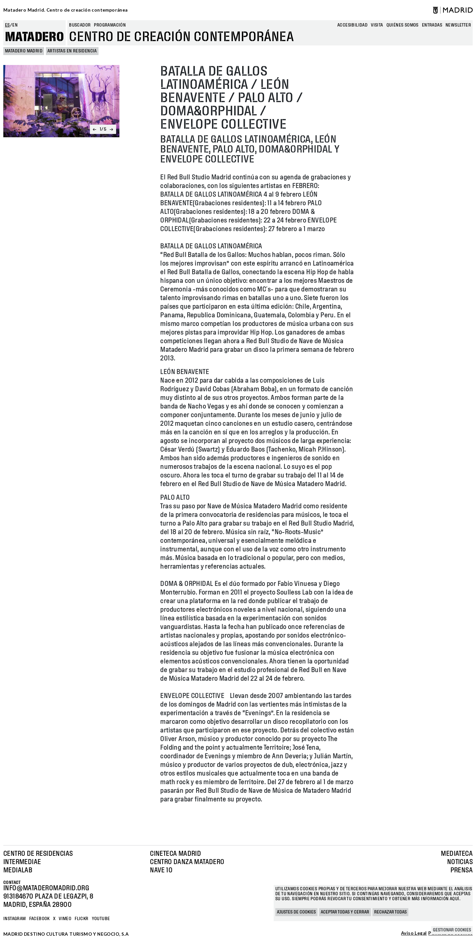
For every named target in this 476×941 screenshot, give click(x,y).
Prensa (461, 870)
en (15, 25)
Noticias (460, 862)
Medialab (17, 870)
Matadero (34, 37)
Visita (377, 25)
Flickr (81, 918)
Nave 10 (161, 870)
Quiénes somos (402, 25)
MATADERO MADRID (23, 51)
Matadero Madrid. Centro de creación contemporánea (65, 10)
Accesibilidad (352, 25)
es (7, 25)
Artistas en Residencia (72, 51)
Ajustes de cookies (296, 912)
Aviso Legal (414, 933)
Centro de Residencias (38, 853)
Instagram (14, 918)
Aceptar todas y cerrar (345, 912)
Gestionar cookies (452, 930)
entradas (432, 25)
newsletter (458, 25)
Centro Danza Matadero (187, 862)
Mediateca (457, 853)
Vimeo (65, 918)
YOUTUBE (101, 918)
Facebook (39, 918)
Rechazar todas (390, 912)
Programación (110, 25)
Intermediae (22, 862)
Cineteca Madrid (175, 853)
